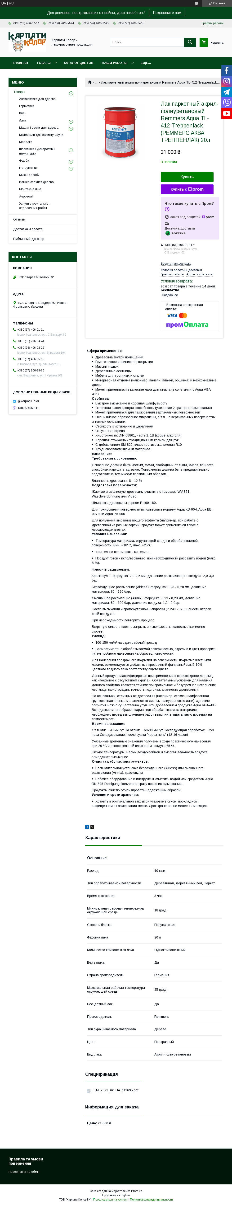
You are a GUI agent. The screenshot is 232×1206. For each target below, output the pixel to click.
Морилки (25, 142)
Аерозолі (26, 196)
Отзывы (19, 219)
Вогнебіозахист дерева (36, 182)
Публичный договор (28, 239)
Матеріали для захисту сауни (41, 134)
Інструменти (28, 167)
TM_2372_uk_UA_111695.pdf (116, 1090)
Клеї (22, 113)
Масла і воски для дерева (38, 127)
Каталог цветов (78, 63)
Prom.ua (136, 1191)
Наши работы (114, 63)
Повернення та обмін (24, 1171)
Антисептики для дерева (37, 99)
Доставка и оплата (28, 229)
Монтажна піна (30, 189)
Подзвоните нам (167, 13)
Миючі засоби (29, 175)
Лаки (22, 120)
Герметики (26, 106)
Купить (187, 177)
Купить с (187, 189)
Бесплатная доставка (176, 263)
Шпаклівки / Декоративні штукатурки (37, 151)
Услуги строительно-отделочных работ (34, 206)
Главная (20, 63)
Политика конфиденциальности (151, 1199)
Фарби (24, 160)
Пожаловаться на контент (110, 1199)
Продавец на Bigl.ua (116, 1195)
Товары (43, 63)
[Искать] (190, 42)
